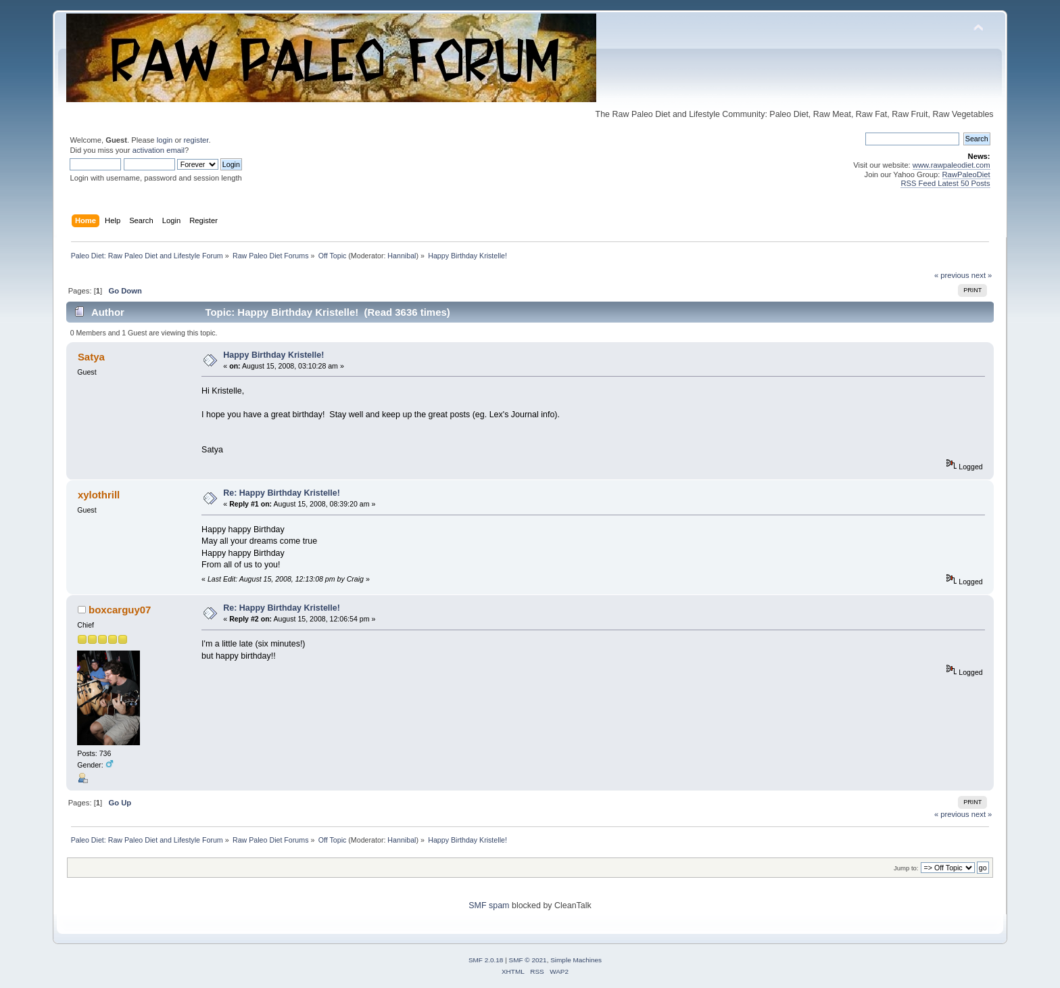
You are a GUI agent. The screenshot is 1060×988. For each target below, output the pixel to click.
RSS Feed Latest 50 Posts (945, 183)
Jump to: (906, 868)
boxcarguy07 (120, 609)
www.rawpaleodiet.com (951, 165)
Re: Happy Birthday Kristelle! (281, 493)
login (165, 140)
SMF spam (488, 905)
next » (981, 275)
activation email (158, 150)
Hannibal (401, 256)
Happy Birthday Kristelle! (273, 355)
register (196, 140)
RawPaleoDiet (966, 174)
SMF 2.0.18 (486, 960)
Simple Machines (576, 960)
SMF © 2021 (528, 960)
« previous (951, 275)
